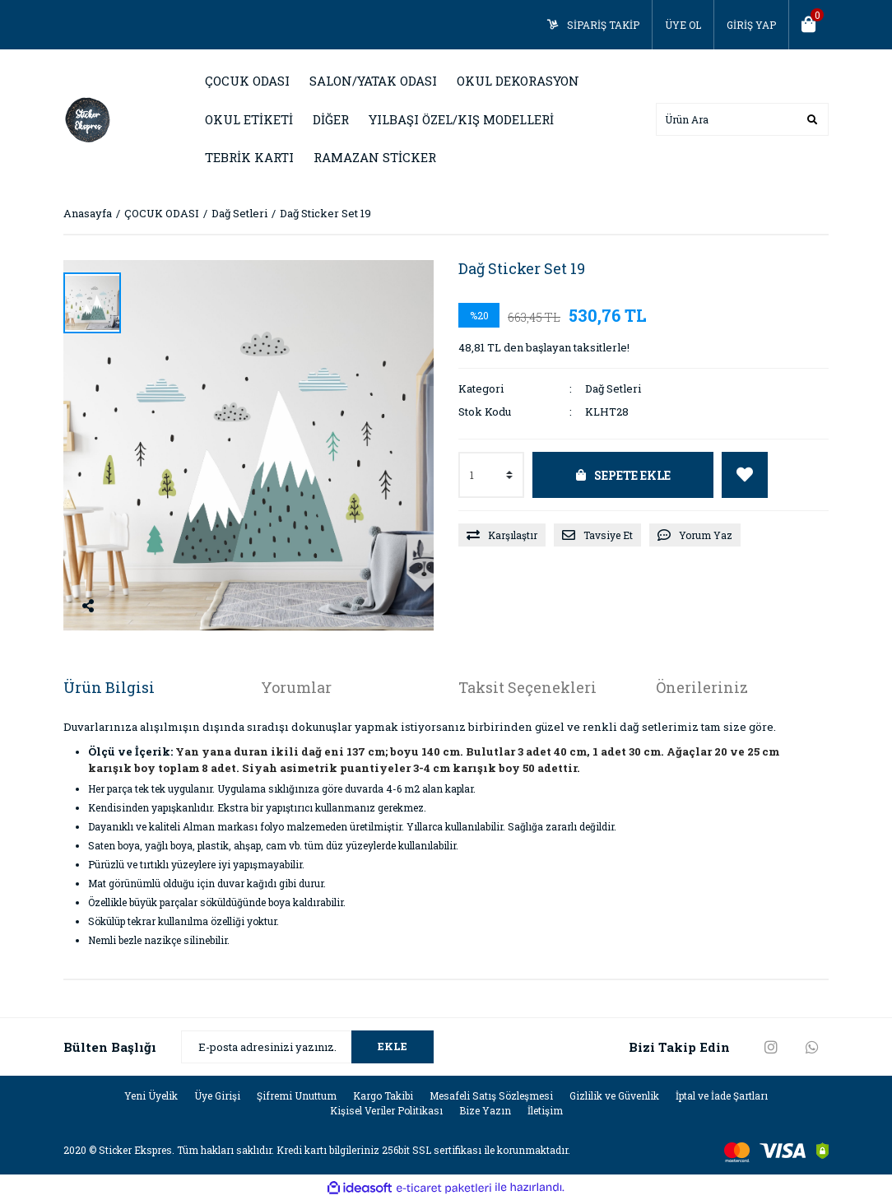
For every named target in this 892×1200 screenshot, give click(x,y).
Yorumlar (296, 687)
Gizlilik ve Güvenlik (614, 1095)
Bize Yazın (485, 1110)
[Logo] (88, 117)
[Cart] (809, 24)
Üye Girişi (217, 1095)
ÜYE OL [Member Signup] (683, 24)
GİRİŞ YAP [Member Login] (751, 24)
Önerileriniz (702, 687)
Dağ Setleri (613, 388)
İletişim (545, 1110)
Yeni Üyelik (151, 1095)
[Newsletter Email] (307, 1046)
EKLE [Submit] (392, 1046)
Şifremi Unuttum (297, 1095)
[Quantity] (491, 475)
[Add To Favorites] (745, 475)
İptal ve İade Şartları (722, 1095)
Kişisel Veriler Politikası (386, 1110)
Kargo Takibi (383, 1095)
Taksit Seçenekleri (527, 687)
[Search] (742, 119)
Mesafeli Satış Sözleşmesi (491, 1095)
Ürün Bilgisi (109, 687)
